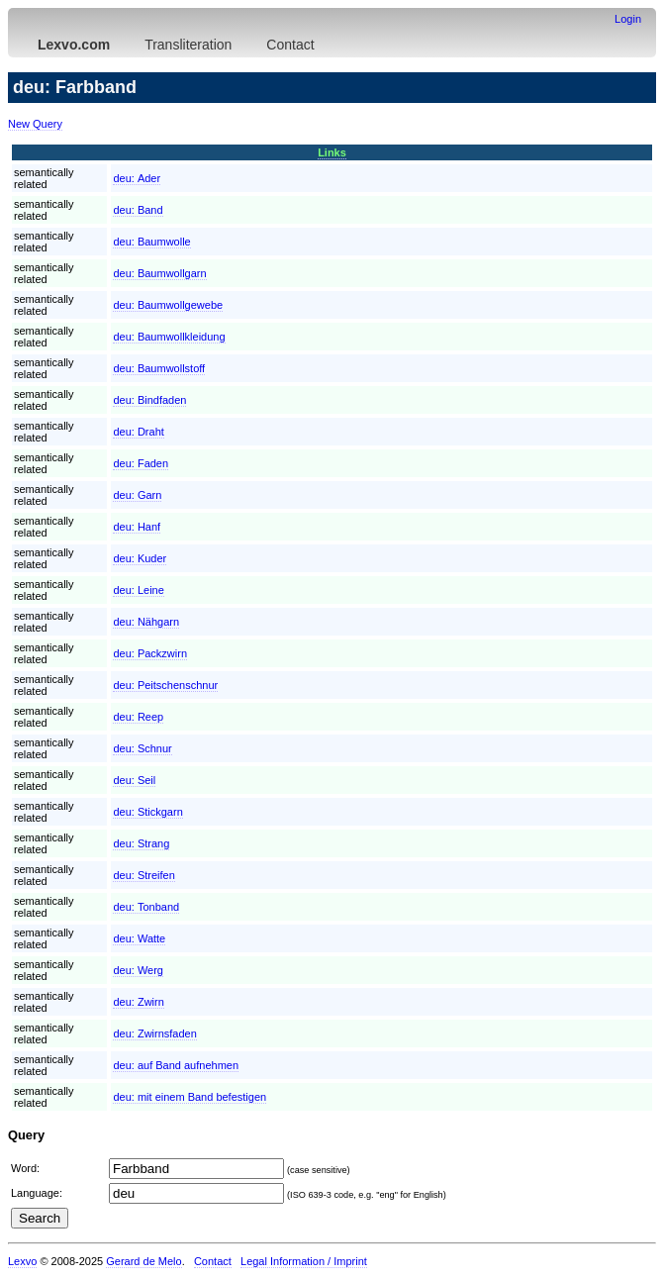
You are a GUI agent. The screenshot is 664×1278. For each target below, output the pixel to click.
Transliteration (188, 44)
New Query (35, 124)
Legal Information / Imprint (303, 1261)
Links (332, 152)
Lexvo (22, 1261)
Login (628, 19)
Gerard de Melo (143, 1261)
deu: (136, 178)
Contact (290, 44)
